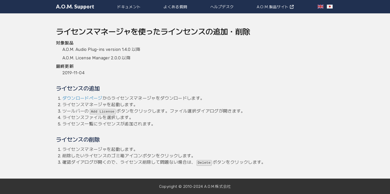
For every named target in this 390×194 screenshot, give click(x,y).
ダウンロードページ (82, 98)
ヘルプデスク (222, 6)
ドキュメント (129, 6)
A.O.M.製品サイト (275, 6)
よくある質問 (175, 6)
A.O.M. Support (75, 6)
